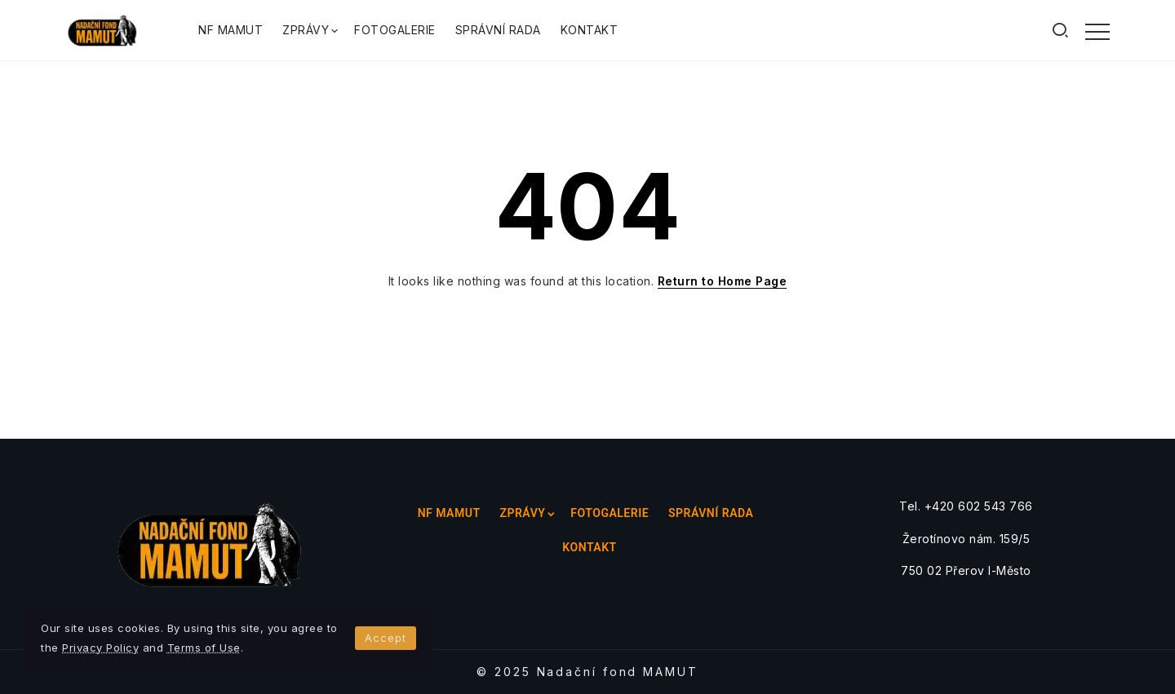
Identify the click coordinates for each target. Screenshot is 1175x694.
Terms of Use (204, 647)
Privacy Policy (100, 647)
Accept (385, 637)
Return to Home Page (722, 281)
